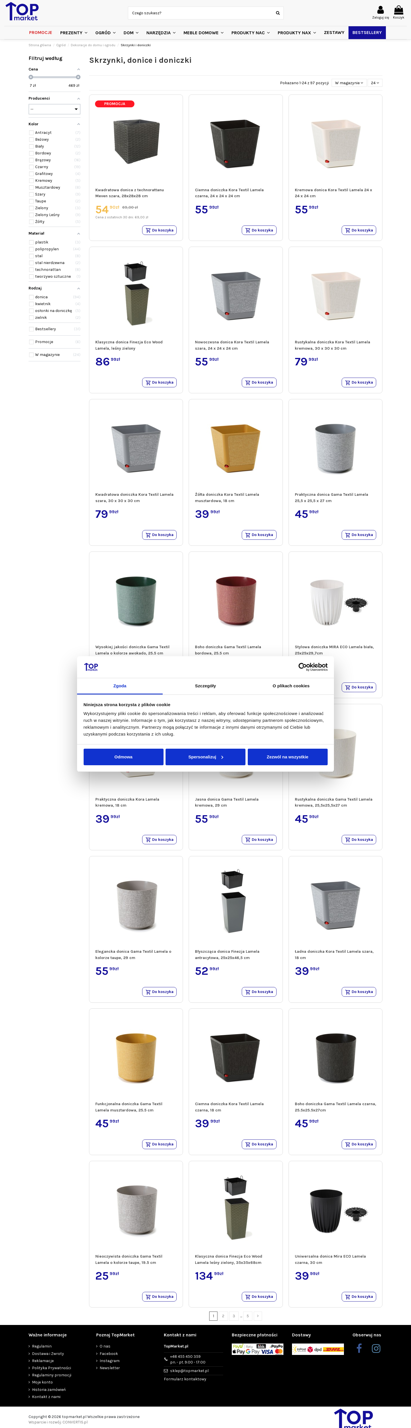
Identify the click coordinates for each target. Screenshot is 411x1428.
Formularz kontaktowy (185, 1386)
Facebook (109, 1360)
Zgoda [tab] (119, 685)
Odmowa (123, 756)
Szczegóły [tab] (205, 685)
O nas (105, 1353)
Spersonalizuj (205, 756)
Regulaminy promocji (51, 1382)
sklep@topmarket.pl (189, 1378)
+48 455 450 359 (188, 1366)
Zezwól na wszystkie (288, 756)
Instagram (110, 1368)
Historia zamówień (49, 1396)
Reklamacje (43, 1368)
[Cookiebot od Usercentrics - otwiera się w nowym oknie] (303, 667)
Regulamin (42, 1353)
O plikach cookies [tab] (291, 685)
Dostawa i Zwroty (48, 1360)
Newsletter (110, 1375)
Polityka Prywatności (51, 1375)
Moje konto (42, 1389)
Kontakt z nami (46, 1404)
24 (375, 82)
